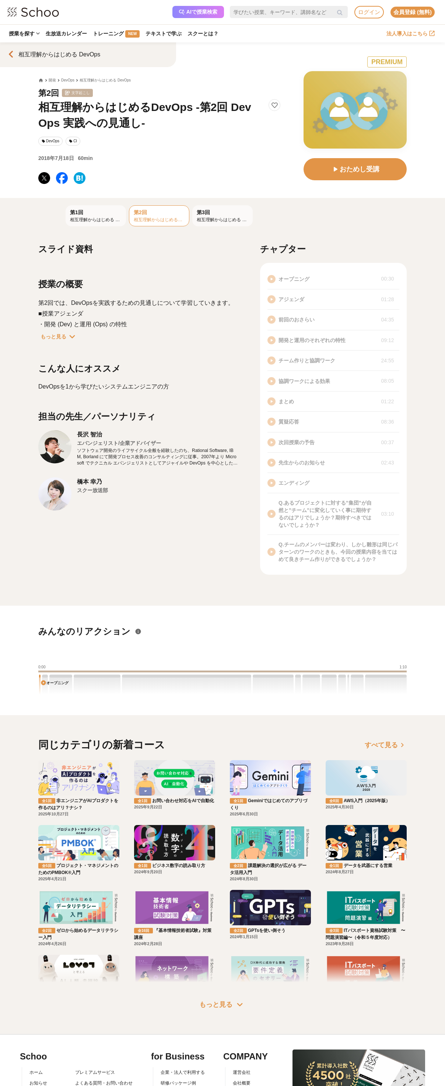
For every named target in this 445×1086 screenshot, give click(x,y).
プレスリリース (248, 1069)
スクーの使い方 (44, 1069)
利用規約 (84, 1058)
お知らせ (38, 1048)
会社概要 (241, 1048)
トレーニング (116, 34)
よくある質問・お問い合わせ (104, 1048)
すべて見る (386, 745)
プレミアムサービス (95, 1037)
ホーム (36, 1037)
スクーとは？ (203, 33)
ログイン (369, 12)
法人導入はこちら (410, 33)
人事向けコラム (176, 1058)
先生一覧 (38, 1080)
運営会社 (241, 1037)
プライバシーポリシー (97, 1080)
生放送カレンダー (66, 33)
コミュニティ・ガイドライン (104, 1069)
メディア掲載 (246, 1080)
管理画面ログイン (178, 1069)
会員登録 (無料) (412, 12)
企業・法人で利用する (183, 1037)
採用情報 (241, 1058)
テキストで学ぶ (164, 33)
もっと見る (59, 336)
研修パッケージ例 (178, 1048)
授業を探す (24, 33)
